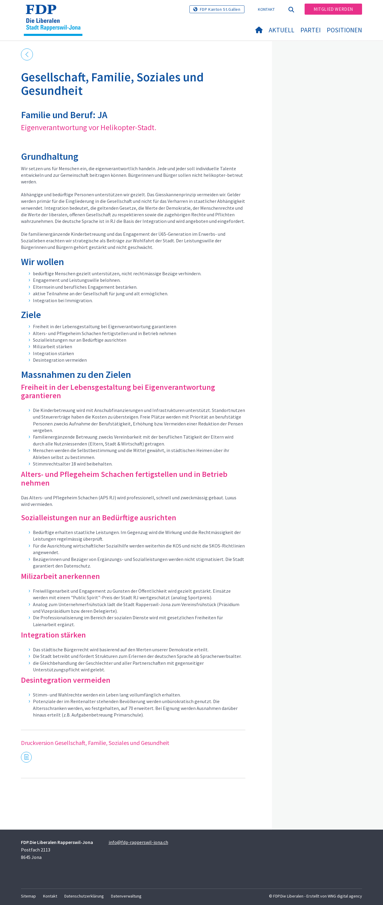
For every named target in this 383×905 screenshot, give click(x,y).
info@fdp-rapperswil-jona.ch (138, 842)
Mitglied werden (333, 9)
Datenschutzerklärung (84, 896)
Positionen (344, 30)
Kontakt (266, 9)
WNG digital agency (345, 896)
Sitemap (28, 896)
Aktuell (281, 30)
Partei (310, 30)
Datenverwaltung (126, 896)
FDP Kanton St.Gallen (220, 9)
